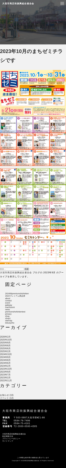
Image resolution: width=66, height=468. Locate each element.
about (7, 298)
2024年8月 (5, 360)
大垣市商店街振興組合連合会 (18, 3)
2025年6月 (5, 348)
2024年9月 (5, 357)
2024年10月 (6, 354)
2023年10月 (6, 369)
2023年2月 (5, 377)
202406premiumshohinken (17, 293)
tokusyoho (9, 323)
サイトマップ (7, 441)
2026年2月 (5, 337)
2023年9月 (5, 372)
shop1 (8, 318)
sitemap (8, 320)
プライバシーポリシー (11, 439)
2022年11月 (6, 380)
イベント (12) (7, 398)
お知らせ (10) (7, 395)
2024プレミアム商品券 (15, 296)
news (7, 309)
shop (7, 316)
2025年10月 (6, 340)
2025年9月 (5, 342)
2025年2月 (5, 351)
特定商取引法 (7, 436)
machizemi (10, 307)
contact (8, 301)
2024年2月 (5, 366)
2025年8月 (5, 345)
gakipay (8, 305)
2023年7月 (5, 374)
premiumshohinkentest (15, 312)
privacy (8, 314)
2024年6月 (5, 363)
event (7, 303)
